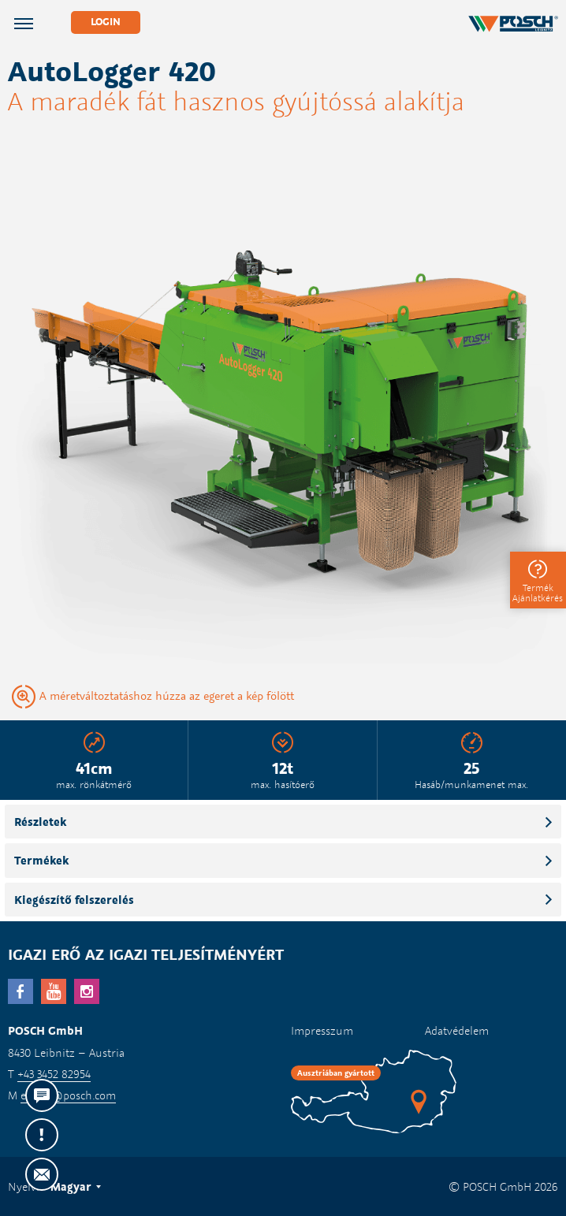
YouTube (53, 991)
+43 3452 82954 (54, 1073)
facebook (20, 991)
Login (106, 21)
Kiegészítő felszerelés (74, 899)
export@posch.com (68, 1095)
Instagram (86, 991)
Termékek (41, 860)
